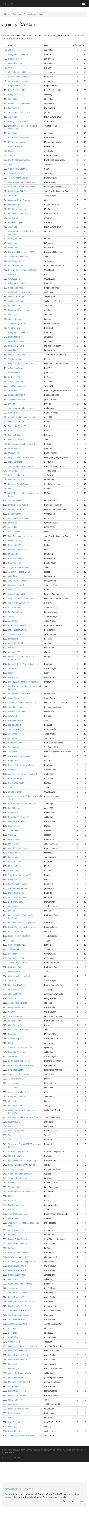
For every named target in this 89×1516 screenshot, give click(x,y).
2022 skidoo (13, 527)
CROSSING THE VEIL (18, 137)
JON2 (10, 164)
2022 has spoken (16, 792)
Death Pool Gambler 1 (18, 505)
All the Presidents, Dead (19, 572)
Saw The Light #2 (16, 1131)
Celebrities (13, 1337)
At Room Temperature (18, 1151)
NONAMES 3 (14, 1122)
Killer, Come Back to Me (19, 1061)
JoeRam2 (12, 196)
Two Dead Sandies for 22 (19, 875)
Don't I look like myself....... (20, 160)
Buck (10, 430)
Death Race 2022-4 (17, 821)
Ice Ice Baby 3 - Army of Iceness (22, 664)
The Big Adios (14, 359)
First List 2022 (14, 545)
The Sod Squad (15, 747)
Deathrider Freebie (16, 643)
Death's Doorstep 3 (16, 422)
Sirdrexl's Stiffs (14, 377)
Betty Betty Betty (15, 902)
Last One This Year (16, 985)
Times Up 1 (13, 390)
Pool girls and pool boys (19, 1252)
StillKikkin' (12, 954)
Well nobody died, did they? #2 (22, 803)
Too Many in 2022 (16, 958)
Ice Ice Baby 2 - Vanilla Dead (21, 765)
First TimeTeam (15, 862)
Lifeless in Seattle (16, 439)
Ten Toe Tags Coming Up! (19, 1293)
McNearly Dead (15, 462)
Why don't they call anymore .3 (22, 598)
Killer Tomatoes (15, 778)
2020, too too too (15, 1230)
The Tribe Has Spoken (18, 178)
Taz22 (11, 1135)
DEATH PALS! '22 (16, 971)
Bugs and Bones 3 (16, 395)
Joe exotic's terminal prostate (21, 408)
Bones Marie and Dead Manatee (22, 182)
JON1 (10, 50)
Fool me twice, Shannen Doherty (22, 270)
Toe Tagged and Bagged (19, 1315)
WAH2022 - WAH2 (16, 711)
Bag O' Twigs (14, 760)
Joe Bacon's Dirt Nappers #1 (21, 466)
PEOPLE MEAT (15, 563)
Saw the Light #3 (15, 1038)
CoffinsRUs (13, 812)
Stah (10, 787)
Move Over (13, 1386)
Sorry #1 (12, 155)
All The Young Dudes (17, 1003)
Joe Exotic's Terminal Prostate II (22, 774)
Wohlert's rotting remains (19, 103)
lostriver (11, 673)
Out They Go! (14, 305)
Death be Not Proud (17, 1052)
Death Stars (13, 839)
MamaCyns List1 (15, 738)
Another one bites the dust (20, 1047)
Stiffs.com (8, 3)
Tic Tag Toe (13, 218)
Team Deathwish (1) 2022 (19, 112)
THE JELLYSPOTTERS (18, 1310)
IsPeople (12, 769)
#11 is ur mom (14, 607)
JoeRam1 (12, 980)
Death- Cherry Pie (16, 297)
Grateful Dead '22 (16, 509)
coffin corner (13, 243)
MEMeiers (12, 247)
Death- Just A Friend (17, 1275)
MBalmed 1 (13, 554)
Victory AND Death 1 (17, 169)
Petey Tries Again (16, 783)
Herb (10, 1196)
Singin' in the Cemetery (18, 567)
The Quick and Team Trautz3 (21, 1435)
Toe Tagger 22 (14, 261)
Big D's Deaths (14, 532)
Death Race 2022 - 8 (17, 1243)
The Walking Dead (16, 323)
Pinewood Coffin (15, 1070)
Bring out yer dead (16, 1096)
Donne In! (12, 1279)
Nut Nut (11, 1209)
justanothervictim (15, 1377)
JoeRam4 (12, 734)
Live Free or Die (15, 1025)
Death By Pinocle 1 (16, 480)
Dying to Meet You (16, 1007)
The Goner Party (15, 1079)
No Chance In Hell (16, 1205)
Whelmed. (12, 716)
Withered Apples (15, 222)
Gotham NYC (14, 652)
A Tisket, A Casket (16, 368)
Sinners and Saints (16, 1288)
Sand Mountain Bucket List (20, 1174)
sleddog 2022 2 (15, 1426)
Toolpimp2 (12, 471)
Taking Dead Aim (15, 381)
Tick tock (12, 998)
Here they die (14, 1368)
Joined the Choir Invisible (19, 1373)
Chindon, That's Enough (19, 200)
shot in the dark (15, 319)
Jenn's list (12, 616)
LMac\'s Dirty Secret (17, 549)
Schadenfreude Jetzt (17, 1178)
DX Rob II (12, 911)
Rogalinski (13, 151)
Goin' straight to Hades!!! (19, 976)
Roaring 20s (13, 314)
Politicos (12, 1034)
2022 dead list (14, 500)
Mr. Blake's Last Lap (17, 209)
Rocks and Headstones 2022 (21, 252)
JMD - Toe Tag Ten (16, 729)
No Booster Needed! (17, 585)
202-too (11, 1043)
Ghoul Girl (12, 133)
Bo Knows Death (15, 967)
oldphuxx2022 (14, 994)
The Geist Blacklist (16, 399)
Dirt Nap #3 (13, 857)
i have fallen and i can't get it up (22, 1160)
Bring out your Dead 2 (18, 332)
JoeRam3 (12, 1056)
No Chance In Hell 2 (17, 1391)
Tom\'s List (13, 1140)
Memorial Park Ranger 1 (19, 1382)
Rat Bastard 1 (14, 108)
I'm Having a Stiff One (18, 191)
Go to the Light (14, 1156)
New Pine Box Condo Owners (21, 1301)
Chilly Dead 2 (14, 94)
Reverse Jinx (14, 1413)
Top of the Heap (15, 707)
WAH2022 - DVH (15, 279)
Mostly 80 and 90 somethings (21, 1065)
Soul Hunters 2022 (16, 945)
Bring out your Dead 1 (18, 283)
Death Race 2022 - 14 (18, 1355)
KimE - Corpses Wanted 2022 (21, 1165)
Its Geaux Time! (15, 1105)
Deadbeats (13, 639)
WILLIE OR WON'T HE (18, 603)
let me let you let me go (18, 213)
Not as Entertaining (16, 355)
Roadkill (11, 1418)
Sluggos (12, 940)
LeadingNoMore (15, 514)
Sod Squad (13, 413)
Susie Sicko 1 (14, 698)
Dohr (10, 488)
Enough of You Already (18, 121)
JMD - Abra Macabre (17, 581)
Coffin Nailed (14, 1342)
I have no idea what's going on (21, 922)
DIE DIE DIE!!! (14, 204)
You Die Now (14, 328)
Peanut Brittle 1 (15, 146)
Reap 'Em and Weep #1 (18, 1409)
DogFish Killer (14, 906)
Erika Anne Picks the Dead (20, 1284)
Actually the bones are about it (21, 417)
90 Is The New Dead (17, 897)
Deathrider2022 (15, 63)
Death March (14, 337)
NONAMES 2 (14, 448)
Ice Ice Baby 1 (14, 725)
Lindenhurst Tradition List (19, 72)
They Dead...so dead (17, 1214)
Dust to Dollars (14, 435)
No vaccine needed (16, 1395)
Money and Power (16, 1169)
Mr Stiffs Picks (14, 866)
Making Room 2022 (17, 630)
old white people (15, 931)
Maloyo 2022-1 (15, 677)
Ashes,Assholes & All (17, 963)
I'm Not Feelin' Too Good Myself (22, 927)
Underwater (13, 1218)
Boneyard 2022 (15, 239)
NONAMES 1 (14, 372)
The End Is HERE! (16, 173)
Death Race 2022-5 (17, 1270)
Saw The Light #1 (16, 1422)
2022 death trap (15, 612)
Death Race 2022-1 (17, 1297)
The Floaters (14, 830)
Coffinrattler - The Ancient (19, 292)
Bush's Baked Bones (17, 1239)
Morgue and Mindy (16, 142)
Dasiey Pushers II (16, 59)
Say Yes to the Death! (18, 884)
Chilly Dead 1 (14, 853)
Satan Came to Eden (17, 594)
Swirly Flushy (14, 1431)
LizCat (11, 1248)
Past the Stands (15, 558)
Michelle (12, 274)
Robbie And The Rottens (19, 936)
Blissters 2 (13, 1333)
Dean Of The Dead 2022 (19, 1351)
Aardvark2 (12, 227)
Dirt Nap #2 (13, 844)
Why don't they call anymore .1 (22, 364)
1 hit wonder (13, 1083)
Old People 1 (14, 1404)
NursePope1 (13, 1126)
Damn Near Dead (16, 893)
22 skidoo (12, 1088)
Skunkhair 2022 (15, 1183)
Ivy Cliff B (12, 576)
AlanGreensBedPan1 (17, 1324)
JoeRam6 (12, 621)
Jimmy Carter (30, 14)
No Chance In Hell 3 (17, 1306)
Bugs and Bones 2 (16, 86)
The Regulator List (16, 386)
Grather (11, 1012)
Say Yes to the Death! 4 (18, 77)
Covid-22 (12, 835)
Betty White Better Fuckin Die (21, 1191)
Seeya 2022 (13, 870)
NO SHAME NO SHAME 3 (20, 518)
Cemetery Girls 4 (15, 720)
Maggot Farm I (14, 453)
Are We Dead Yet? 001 (18, 888)
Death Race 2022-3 (17, 1266)
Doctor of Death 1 (16, 346)
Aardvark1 (12, 117)
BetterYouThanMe (16, 475)
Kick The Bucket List (17, 90)
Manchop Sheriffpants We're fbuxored (25, 1117)
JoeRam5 (12, 668)
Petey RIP (12, 879)
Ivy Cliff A (12, 350)
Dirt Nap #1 (13, 1364)
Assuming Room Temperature (21, 1261)
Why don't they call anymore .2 (22, 457)
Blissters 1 (13, 1328)
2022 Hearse (14, 808)
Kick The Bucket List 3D (18, 625)
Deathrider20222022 (17, 341)
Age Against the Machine (19, 756)
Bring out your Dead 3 (18, 54)
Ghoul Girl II (13, 99)
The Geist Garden (16, 634)
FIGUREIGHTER (15, 265)
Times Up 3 (13, 752)
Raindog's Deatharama (18, 310)
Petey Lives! (13, 826)
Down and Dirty (15, 540)
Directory (17, 14)
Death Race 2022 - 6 (17, 1359)
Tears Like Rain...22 (17, 426)
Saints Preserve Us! (17, 743)
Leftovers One (14, 1021)
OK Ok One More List (17, 848)
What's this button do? (18, 1257)
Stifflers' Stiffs (14, 949)
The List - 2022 (15, 1187)
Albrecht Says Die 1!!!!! (18, 1092)
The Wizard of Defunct (18, 256)
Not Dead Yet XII (15, 1400)
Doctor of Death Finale (18, 484)
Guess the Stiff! (19, 1489)
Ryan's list (12, 523)
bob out (11, 1235)
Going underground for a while (21, 187)
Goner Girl (13, 1101)
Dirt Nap (12, 648)
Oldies (11, 590)
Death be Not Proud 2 (18, 817)
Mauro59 (12, 1200)
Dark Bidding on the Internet (20, 536)
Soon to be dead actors (18, 1074)
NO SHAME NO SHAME (19, 693)
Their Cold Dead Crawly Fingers (22, 702)
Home (7, 14)
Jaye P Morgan (15, 1016)
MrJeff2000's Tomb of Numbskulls (23, 682)
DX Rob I (12, 404)
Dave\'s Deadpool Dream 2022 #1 (23, 1346)
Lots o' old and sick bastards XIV (22, 444)
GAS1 (11, 68)
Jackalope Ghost (15, 301)
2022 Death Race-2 (17, 1319)
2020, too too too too (17, 81)
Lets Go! (12, 989)
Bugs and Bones (15, 288)
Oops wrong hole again (18, 1030)
